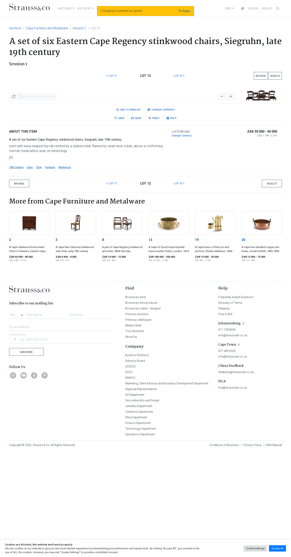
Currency (161, 215)
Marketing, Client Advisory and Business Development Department (166, 489)
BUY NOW (84, 8)
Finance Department (138, 529)
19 (197, 346)
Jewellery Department (138, 512)
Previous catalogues (138, 425)
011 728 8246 (227, 435)
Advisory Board (135, 466)
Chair (39, 273)
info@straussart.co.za (232, 441)
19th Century (16, 273)
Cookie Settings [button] (255, 548)
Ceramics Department (139, 517)
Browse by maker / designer (143, 414)
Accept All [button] (277, 548)
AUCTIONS (65, 8)
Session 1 (79, 28)
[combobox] (17, 419)
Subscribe (26, 457)
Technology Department (140, 534)
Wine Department (136, 523)
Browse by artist (135, 403)
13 (150, 346)
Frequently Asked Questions (236, 403)
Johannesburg (229, 429)
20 (243, 346)
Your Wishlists (134, 437)
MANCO (130, 483)
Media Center (133, 431)
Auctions (15, 28)
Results (275, 75)
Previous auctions (137, 420)
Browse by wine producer (141, 408)
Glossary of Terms (230, 408)
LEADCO (130, 472)
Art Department (134, 500)
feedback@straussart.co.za (236, 478)
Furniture (50, 273)
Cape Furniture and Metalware (47, 28)
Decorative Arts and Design (142, 506)
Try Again (184, 11)
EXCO (129, 478)
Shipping (223, 414)
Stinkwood (64, 273)
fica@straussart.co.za (232, 493)
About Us (131, 442)
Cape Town (227, 450)
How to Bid (225, 420)
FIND (228, 8)
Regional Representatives (141, 495)
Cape (30, 273)
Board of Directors (137, 461)
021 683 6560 (227, 456)
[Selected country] (13, 445)
